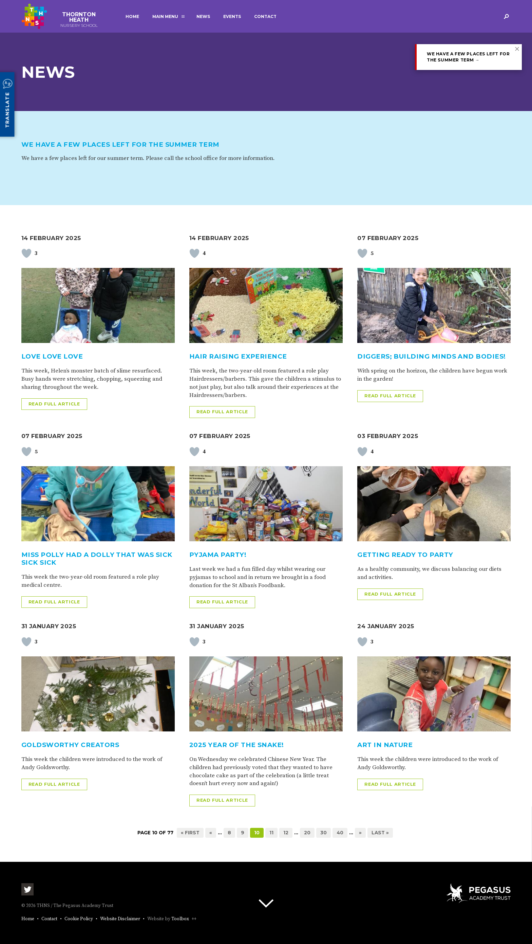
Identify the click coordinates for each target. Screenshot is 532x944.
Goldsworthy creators (70, 745)
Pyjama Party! (217, 555)
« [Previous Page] (210, 832)
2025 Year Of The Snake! (236, 745)
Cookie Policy (78, 919)
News (203, 16)
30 (323, 832)
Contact (265, 16)
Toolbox (180, 919)
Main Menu (165, 16)
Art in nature (385, 745)
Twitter (27, 889)
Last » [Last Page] (380, 832)
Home (132, 16)
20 (307, 832)
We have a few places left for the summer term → (468, 56)
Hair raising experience (238, 356)
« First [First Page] (190, 832)
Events (232, 16)
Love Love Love (52, 356)
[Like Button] (26, 253)
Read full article (54, 403)
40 (340, 832)
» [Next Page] (360, 832)
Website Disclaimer (120, 919)
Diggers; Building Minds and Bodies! (431, 356)
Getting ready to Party (405, 555)
